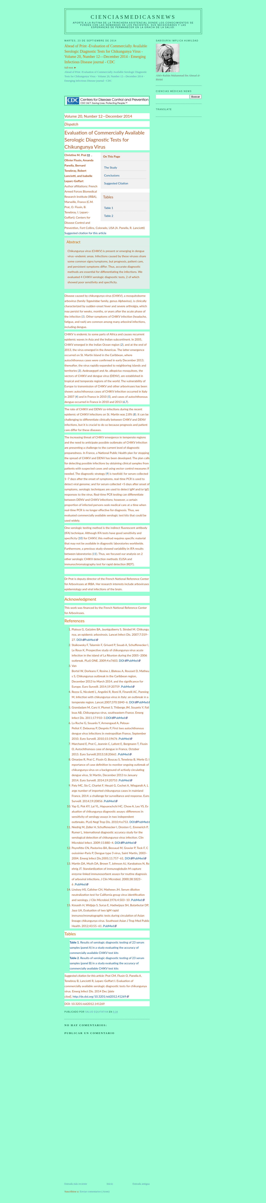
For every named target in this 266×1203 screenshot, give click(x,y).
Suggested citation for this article (85, 233)
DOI (79, 639)
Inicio (110, 1183)
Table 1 (108, 208)
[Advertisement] (95, 1153)
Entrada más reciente (75, 1183)
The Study (110, 167)
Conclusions (111, 175)
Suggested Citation (116, 183)
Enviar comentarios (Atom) (95, 1191)
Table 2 (108, 215)
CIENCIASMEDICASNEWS (133, 17)
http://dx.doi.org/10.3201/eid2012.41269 (99, 996)
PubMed (90, 639)
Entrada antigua (141, 1183)
